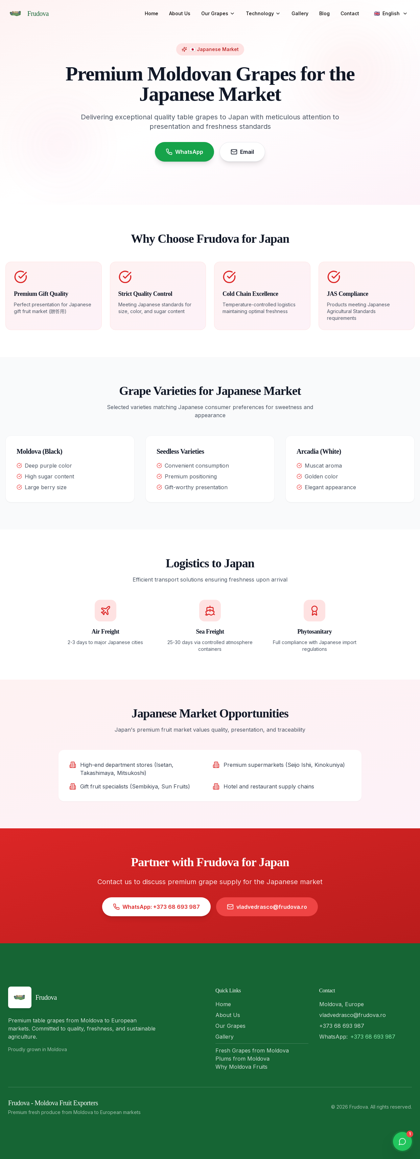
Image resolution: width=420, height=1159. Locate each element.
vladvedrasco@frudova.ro (267, 908)
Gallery (299, 13)
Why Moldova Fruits (241, 1066)
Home (151, 13)
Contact (350, 13)
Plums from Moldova (242, 1058)
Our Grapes (218, 13)
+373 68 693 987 (372, 1036)
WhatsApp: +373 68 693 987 (156, 908)
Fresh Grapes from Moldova (252, 1050)
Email (242, 151)
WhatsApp (184, 151)
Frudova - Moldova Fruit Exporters (53, 1103)
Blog (324, 13)
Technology (263, 13)
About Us (179, 13)
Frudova (38, 13)
